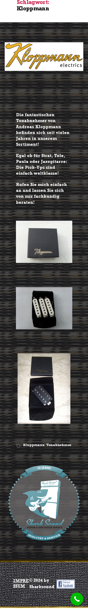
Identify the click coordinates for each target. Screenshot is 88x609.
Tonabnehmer (59, 445)
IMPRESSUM (21, 584)
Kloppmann (34, 445)
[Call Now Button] (76, 599)
